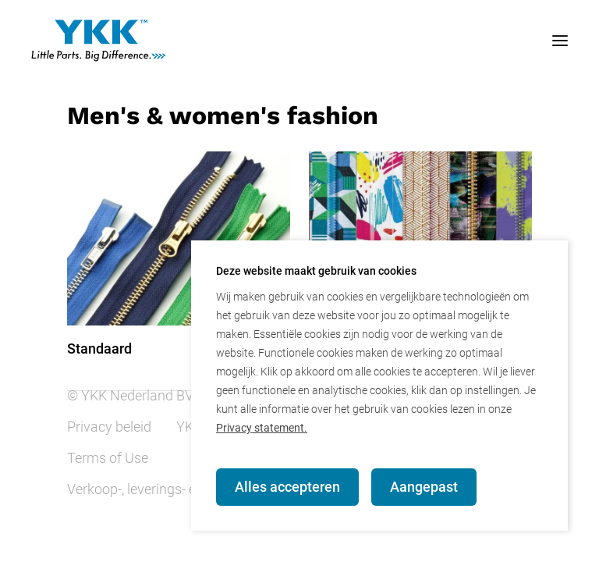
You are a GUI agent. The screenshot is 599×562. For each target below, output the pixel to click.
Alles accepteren (287, 486)
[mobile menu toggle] (544, 40)
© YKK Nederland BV (130, 395)
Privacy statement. (261, 428)
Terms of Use (107, 458)
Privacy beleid (109, 426)
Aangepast (424, 486)
